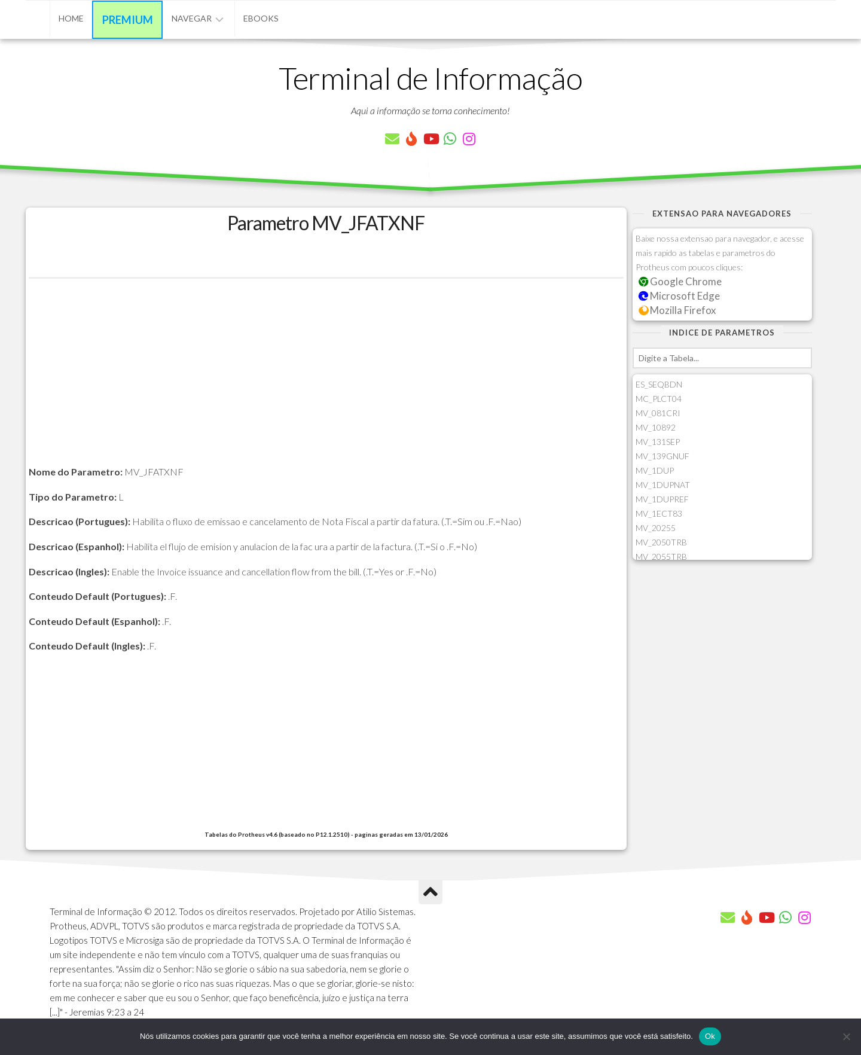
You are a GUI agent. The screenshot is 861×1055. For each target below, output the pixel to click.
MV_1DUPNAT (663, 485)
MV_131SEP (658, 442)
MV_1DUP (655, 470)
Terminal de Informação (430, 78)
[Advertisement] (326, 380)
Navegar (192, 18)
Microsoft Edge (679, 295)
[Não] (846, 1036)
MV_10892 (656, 427)
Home (71, 18)
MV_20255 (656, 528)
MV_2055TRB (661, 556)
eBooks (261, 18)
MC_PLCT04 (659, 399)
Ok (710, 1036)
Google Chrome (680, 281)
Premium (127, 20)
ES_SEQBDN (659, 384)
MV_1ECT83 (659, 513)
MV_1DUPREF (662, 499)
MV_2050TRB (661, 542)
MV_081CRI (658, 413)
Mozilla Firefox (677, 310)
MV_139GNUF (662, 456)
